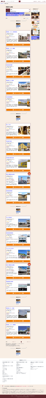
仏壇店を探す (35, 1)
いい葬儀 (3, 363)
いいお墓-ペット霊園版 (4, 369)
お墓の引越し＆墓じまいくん (5, 374)
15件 (11, 252)
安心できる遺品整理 (18, 369)
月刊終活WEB (3, 381)
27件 (11, 35)
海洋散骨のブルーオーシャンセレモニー (34, 368)
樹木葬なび (3, 370)
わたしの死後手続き (18, 370)
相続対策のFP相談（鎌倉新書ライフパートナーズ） (21, 372)
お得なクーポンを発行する (18, 44)
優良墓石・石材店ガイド (4, 373)
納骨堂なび (3, 371)
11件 (11, 194)
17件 (11, 328)
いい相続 (17, 363)
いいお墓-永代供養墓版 (4, 368)
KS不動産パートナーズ (18, 371)
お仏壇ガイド (39, 1)
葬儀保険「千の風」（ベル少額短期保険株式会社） (21, 373)
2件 (11, 285)
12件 (11, 84)
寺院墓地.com (3, 372)
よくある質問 (43, 1)
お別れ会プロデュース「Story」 (33, 369)
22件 (11, 161)
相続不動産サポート (18, 368)
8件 (10, 221)
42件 (11, 128)
